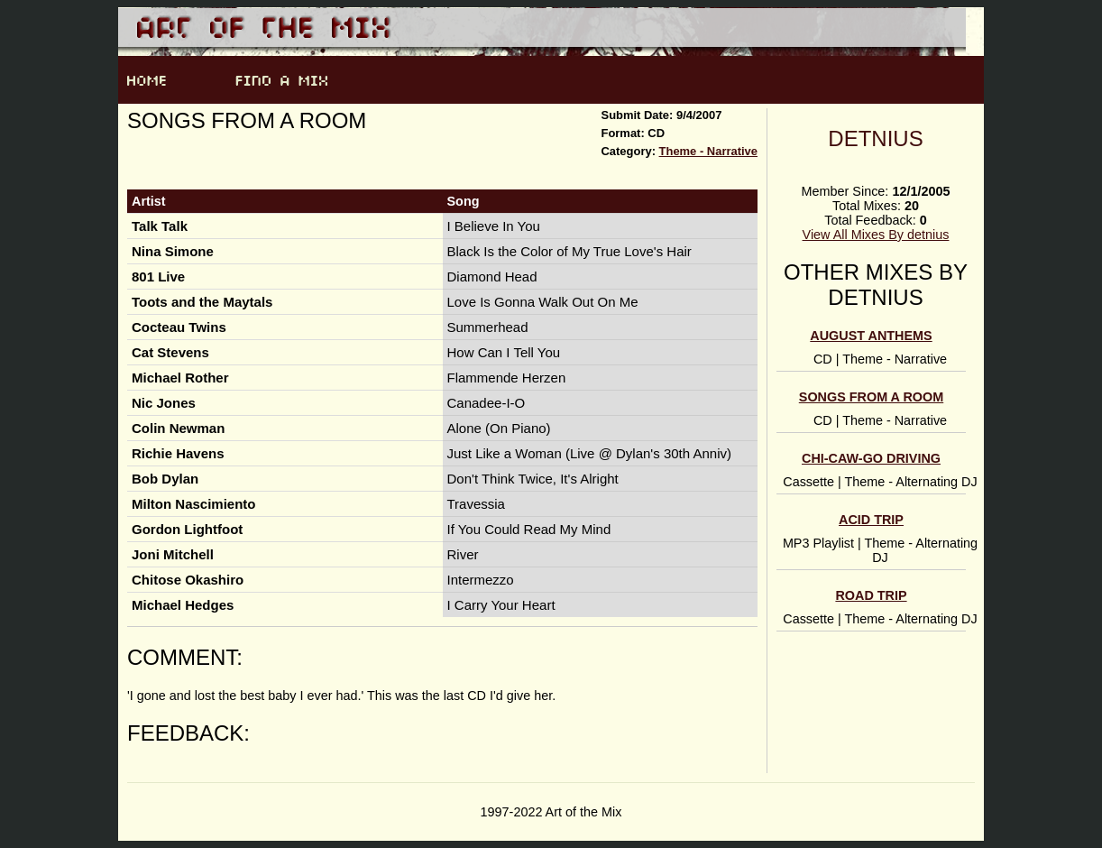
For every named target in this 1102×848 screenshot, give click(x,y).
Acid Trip (871, 519)
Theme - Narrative (708, 151)
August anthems (871, 335)
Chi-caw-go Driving (871, 458)
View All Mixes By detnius (876, 234)
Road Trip (870, 595)
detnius (875, 138)
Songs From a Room (871, 397)
